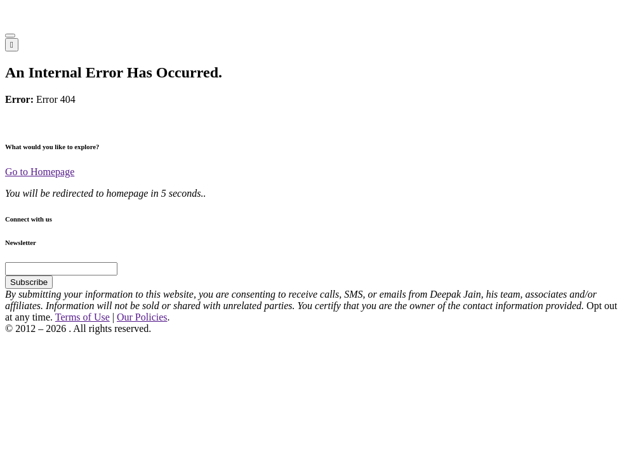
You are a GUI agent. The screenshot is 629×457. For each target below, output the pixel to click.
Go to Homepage (39, 171)
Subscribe (29, 282)
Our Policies (142, 317)
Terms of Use (82, 317)
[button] (10, 35)
